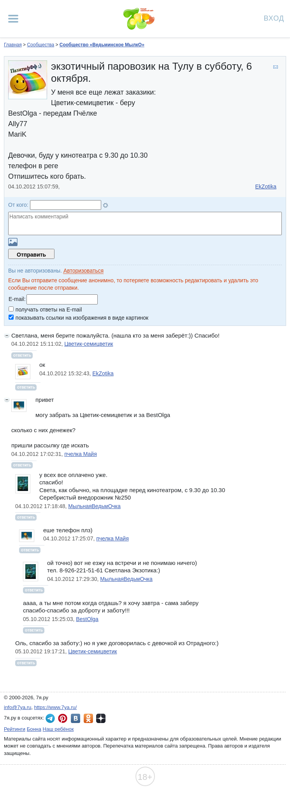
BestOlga (87, 619)
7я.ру (100, 718)
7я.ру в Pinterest (62, 718)
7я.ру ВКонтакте (75, 718)
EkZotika (265, 186)
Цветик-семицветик (88, 344)
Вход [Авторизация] (274, 17)
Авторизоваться (83, 270)
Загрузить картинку (13, 242)
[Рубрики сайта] (13, 18)
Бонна (34, 729)
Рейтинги (14, 729)
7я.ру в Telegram (50, 718)
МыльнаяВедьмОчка (94, 506)
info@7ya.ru (17, 707)
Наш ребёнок (58, 729)
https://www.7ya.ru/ (55, 707)
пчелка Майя (80, 454)
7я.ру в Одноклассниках (88, 718)
